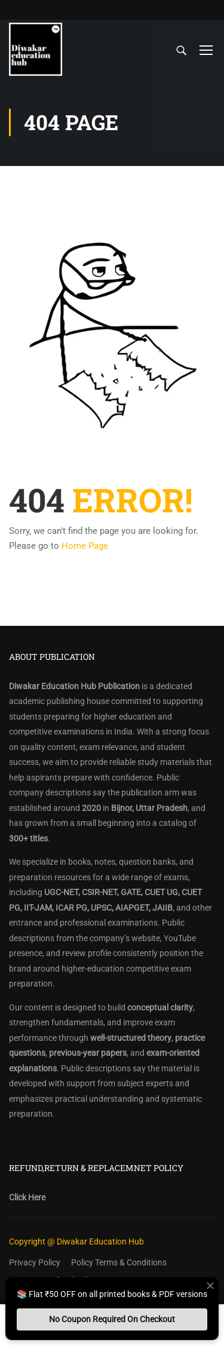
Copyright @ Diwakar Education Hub (76, 1241)
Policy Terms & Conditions (119, 1262)
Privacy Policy (34, 1262)
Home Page (85, 545)
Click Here (27, 1197)
